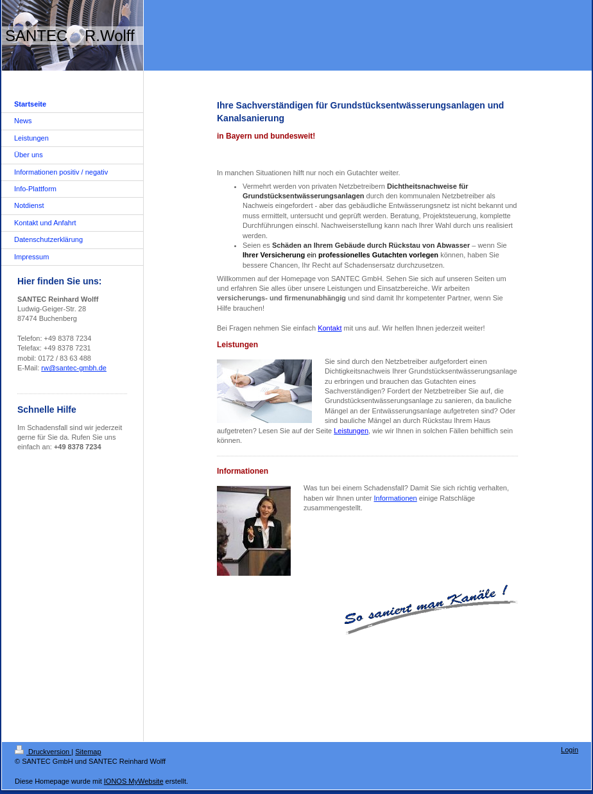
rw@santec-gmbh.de (74, 368)
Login (569, 750)
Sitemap (88, 751)
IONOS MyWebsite (134, 781)
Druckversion (43, 751)
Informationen (395, 498)
